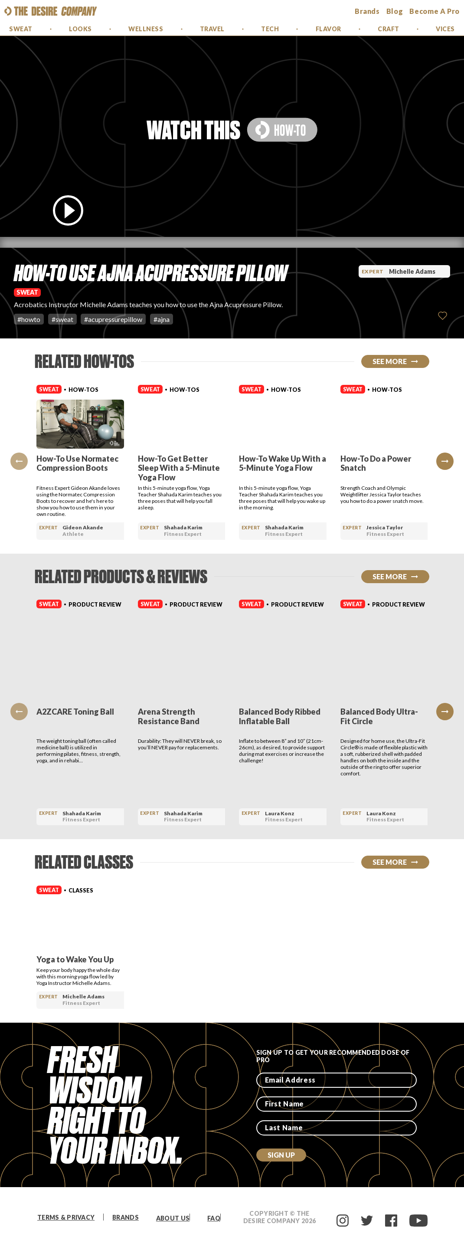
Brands (125, 1217)
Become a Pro (434, 11)
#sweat (62, 319)
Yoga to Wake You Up (75, 959)
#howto (28, 319)
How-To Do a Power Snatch (375, 463)
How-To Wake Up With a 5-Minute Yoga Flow (282, 463)
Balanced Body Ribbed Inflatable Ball (279, 716)
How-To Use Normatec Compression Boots (77, 463)
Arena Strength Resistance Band (168, 716)
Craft (388, 29)
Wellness (145, 29)
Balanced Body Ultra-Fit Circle (379, 716)
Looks (80, 29)
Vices (445, 29)
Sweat (21, 29)
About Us (173, 1218)
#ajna (162, 319)
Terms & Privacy (66, 1217)
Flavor (328, 29)
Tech (270, 29)
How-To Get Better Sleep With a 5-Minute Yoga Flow (179, 468)
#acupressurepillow (113, 319)
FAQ (213, 1218)
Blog (394, 11)
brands (367, 11)
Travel (212, 29)
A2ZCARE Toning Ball (75, 711)
